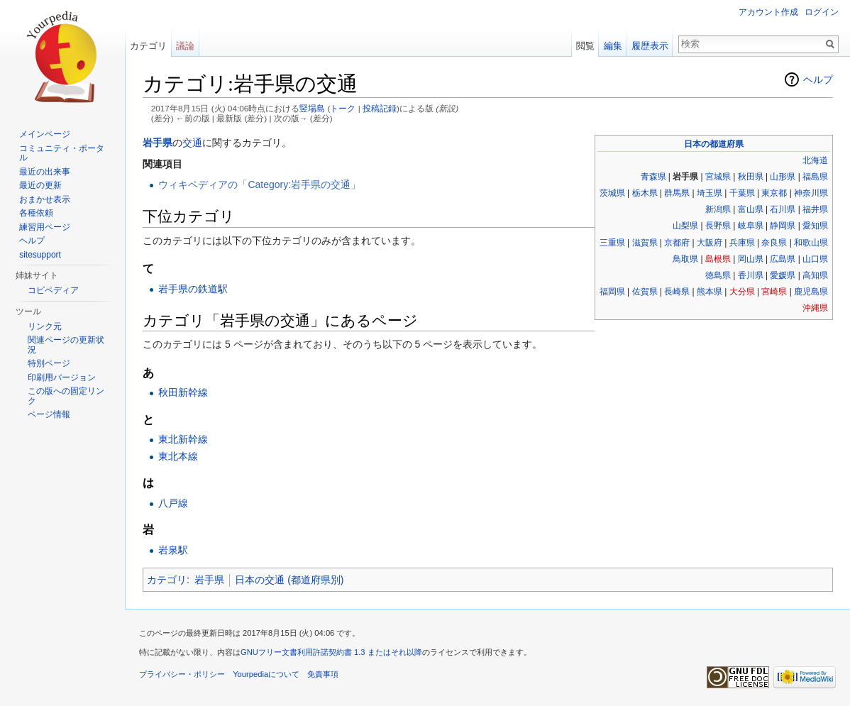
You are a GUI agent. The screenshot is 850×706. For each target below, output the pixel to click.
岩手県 (157, 142)
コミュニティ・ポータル (61, 153)
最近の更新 (40, 185)
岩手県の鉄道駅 (193, 288)
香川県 (750, 275)
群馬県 (677, 193)
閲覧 (585, 45)
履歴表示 (649, 45)
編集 (613, 45)
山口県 (815, 259)
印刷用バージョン (62, 377)
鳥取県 (685, 259)
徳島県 (718, 275)
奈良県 (774, 243)
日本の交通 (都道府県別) (289, 579)
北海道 (815, 160)
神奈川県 (811, 193)
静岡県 (782, 226)
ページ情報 (49, 414)
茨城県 (612, 193)
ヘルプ (818, 79)
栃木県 (645, 193)
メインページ (44, 134)
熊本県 (709, 292)
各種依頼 (36, 213)
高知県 (815, 275)
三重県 (612, 243)
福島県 (815, 177)
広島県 (782, 259)
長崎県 (677, 292)
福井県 (815, 209)
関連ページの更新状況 (66, 345)
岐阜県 (750, 226)
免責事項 (322, 674)
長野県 (718, 226)
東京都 (774, 193)
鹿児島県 (811, 292)
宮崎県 (774, 292)
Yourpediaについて (266, 674)
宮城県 (718, 177)
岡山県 (750, 259)
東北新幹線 (183, 439)
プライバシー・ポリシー (182, 674)
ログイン (822, 12)
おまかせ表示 (44, 199)
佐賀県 (645, 292)
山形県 (782, 177)
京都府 (677, 243)
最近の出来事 (44, 172)
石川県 (782, 209)
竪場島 (312, 108)
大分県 (742, 292)
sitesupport (40, 255)
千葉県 (742, 193)
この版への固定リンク (66, 396)
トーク (342, 108)
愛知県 (815, 226)
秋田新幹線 (183, 392)
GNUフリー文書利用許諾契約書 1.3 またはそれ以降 (331, 652)
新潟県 (718, 209)
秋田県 (750, 177)
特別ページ (49, 363)
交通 (192, 142)
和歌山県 (811, 243)
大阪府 (709, 243)
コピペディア (53, 290)
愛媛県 (782, 275)
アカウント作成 (768, 12)
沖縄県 (815, 308)
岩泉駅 (173, 550)
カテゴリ (167, 579)
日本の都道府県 (714, 144)
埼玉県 (709, 193)
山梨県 (685, 226)
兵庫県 (742, 243)
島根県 (718, 259)
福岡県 (612, 292)
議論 (185, 45)
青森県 (653, 177)
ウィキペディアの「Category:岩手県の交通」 (259, 184)
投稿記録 (380, 108)
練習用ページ (44, 227)
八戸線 (173, 503)
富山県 (750, 209)
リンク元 (45, 326)
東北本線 (178, 456)
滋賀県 (645, 243)
